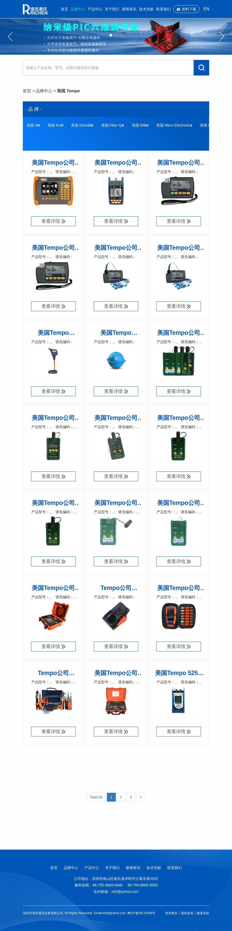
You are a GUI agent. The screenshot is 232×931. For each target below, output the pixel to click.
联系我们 (163, 9)
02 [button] (116, 35)
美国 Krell (55, 125)
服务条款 (203, 913)
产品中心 (95, 9)
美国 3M (33, 125)
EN (206, 9)
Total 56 (96, 797)
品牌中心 (78, 9)
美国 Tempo (68, 91)
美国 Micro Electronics (174, 125)
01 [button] (111, 35)
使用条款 (171, 913)
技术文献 (146, 9)
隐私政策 (187, 913)
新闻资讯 (129, 9)
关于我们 (112, 9)
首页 (64, 9)
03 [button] (121, 35)
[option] (116, 36)
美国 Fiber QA (112, 125)
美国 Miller (140, 125)
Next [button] (221, 36)
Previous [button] (10, 36)
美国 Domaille (82, 125)
